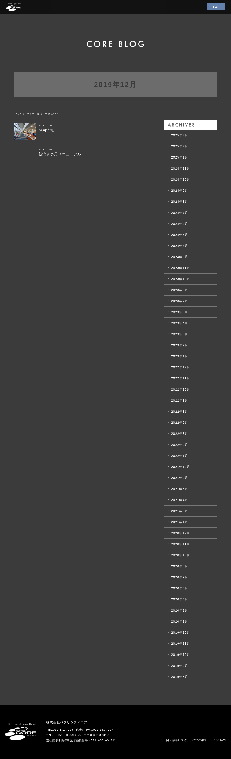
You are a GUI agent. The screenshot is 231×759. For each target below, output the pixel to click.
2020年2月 (179, 610)
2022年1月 (179, 456)
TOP (216, 7)
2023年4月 (179, 323)
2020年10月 (180, 555)
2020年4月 (179, 599)
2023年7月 (179, 301)
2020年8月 (179, 566)
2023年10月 (180, 279)
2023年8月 (179, 290)
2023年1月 (179, 356)
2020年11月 (180, 544)
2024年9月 (179, 190)
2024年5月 (179, 235)
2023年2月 (179, 345)
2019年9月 (179, 665)
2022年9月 (179, 400)
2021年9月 (179, 478)
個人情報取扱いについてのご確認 (186, 740)
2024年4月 (179, 246)
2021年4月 (179, 500)
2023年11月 (180, 268)
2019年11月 (180, 643)
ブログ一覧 (33, 114)
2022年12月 (180, 367)
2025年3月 (179, 135)
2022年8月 (179, 411)
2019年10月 (180, 654)
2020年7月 (179, 577)
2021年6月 (179, 489)
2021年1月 (179, 522)
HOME (18, 114)
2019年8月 (179, 676)
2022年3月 (179, 433)
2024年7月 (179, 212)
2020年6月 (179, 588)
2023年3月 (179, 334)
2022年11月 (180, 378)
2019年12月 (180, 632)
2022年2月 (179, 444)
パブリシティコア (13, 7)
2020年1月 (179, 621)
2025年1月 (179, 157)
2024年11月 (180, 168)
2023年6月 (179, 312)
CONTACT (220, 740)
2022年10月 (180, 389)
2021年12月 (180, 467)
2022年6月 (179, 422)
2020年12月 (180, 533)
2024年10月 (180, 179)
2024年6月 (179, 223)
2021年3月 (179, 511)
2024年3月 (179, 257)
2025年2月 (179, 146)
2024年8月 (179, 201)
